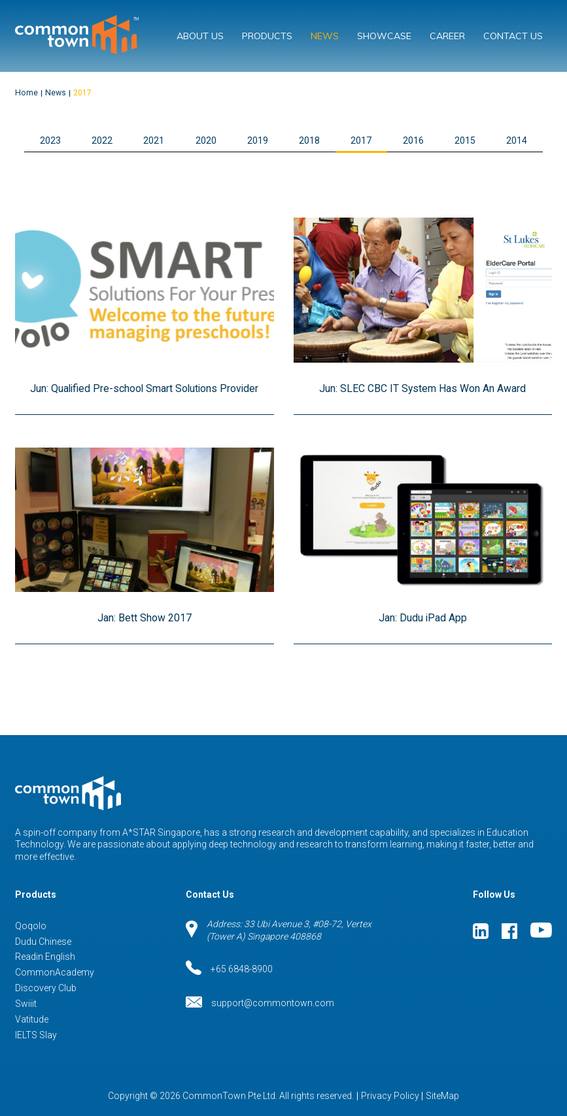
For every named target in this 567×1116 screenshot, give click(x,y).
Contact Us (513, 36)
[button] (284, 141)
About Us (200, 36)
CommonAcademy (54, 972)
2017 (82, 92)
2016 (413, 140)
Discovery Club (46, 988)
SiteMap (442, 1096)
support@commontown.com (260, 1003)
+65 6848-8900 (229, 968)
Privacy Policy (390, 1096)
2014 (516, 140)
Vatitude (31, 1019)
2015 (465, 140)
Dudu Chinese (43, 941)
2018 (309, 140)
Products (267, 36)
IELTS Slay (36, 1035)
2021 (153, 140)
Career (447, 36)
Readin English (45, 956)
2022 (102, 140)
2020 (206, 140)
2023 (50, 140)
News (325, 36)
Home (26, 92)
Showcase (384, 36)
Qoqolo (30, 926)
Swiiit (26, 1003)
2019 (257, 140)
